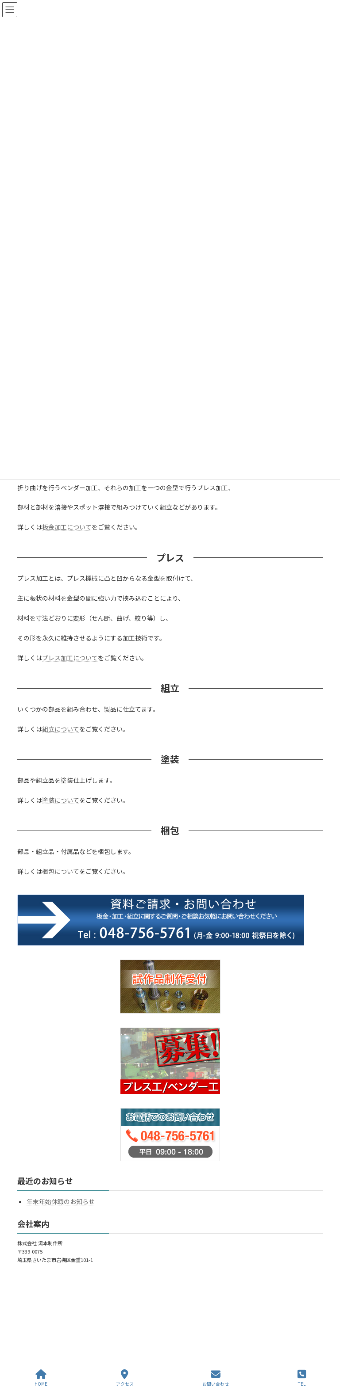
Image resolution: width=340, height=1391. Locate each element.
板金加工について (67, 526)
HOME (41, 1378)
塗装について (60, 800)
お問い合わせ (215, 1378)
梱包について (60, 871)
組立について (60, 728)
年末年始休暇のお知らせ (61, 1201)
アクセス (125, 1378)
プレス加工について (70, 657)
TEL (302, 1378)
